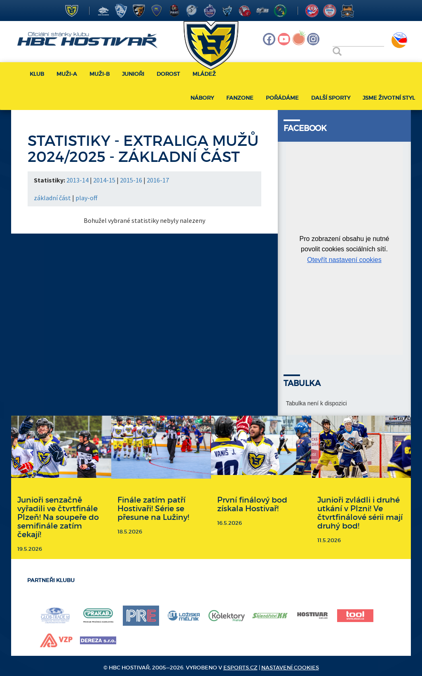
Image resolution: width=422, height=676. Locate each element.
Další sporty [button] (330, 97)
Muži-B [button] (99, 73)
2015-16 (131, 180)
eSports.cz (240, 667)
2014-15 (104, 180)
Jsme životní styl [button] (389, 97)
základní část (52, 198)
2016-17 (158, 180)
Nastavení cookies (290, 667)
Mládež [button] (204, 73)
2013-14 (77, 180)
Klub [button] (37, 73)
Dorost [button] (168, 73)
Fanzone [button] (239, 97)
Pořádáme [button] (282, 97)
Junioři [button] (133, 73)
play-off (86, 198)
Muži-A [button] (66, 73)
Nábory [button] (202, 97)
